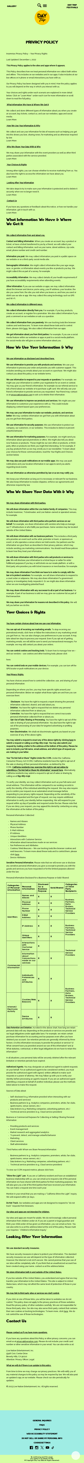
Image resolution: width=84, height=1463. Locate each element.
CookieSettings (42, 1443)
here (31, 633)
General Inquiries (42, 1421)
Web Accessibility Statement (42, 1434)
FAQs (42, 1425)
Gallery (12, 6)
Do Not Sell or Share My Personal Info (42, 1438)
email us (44, 1179)
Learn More (11, 120)
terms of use (48, 1458)
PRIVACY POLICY (42, 1429)
